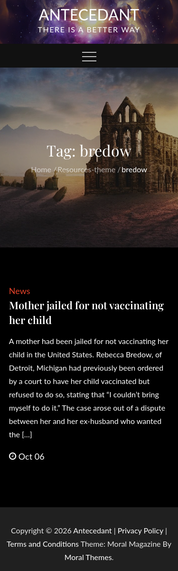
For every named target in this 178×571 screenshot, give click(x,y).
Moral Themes (88, 556)
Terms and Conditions (44, 543)
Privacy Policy (140, 530)
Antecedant (89, 14)
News (19, 291)
